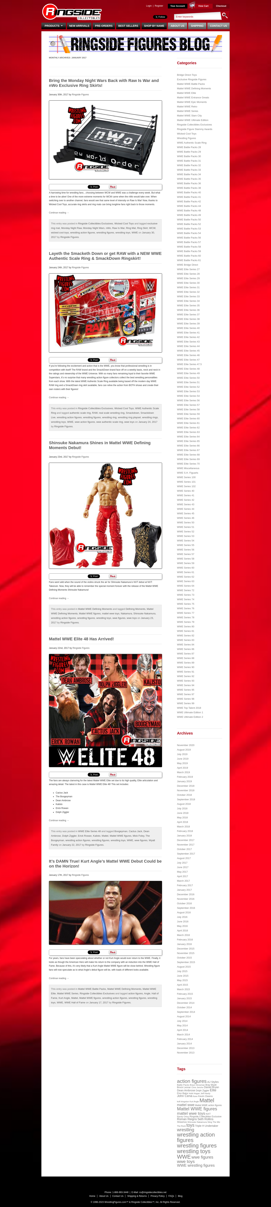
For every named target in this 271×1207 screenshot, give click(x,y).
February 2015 (185, 993)
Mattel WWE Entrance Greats (193, 97)
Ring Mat (131, 228)
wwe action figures (85, 421)
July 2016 (182, 917)
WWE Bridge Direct (187, 264)
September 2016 (186, 908)
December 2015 (185, 948)
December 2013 (185, 1048)
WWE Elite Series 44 (188, 346)
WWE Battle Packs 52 (189, 224)
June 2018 (182, 813)
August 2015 (184, 966)
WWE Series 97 (185, 694)
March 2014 (183, 1034)
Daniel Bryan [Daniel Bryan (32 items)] (211, 1087)
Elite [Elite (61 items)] (213, 1090)
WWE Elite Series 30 (188, 282)
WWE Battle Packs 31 (189, 160)
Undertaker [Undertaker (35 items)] (211, 1125)
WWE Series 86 (185, 649)
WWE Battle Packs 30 (189, 156)
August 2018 (184, 804)
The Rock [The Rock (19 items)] (181, 1126)
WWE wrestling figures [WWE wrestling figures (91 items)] (196, 1165)
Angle (147, 993)
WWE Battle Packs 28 (189, 147)
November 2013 (185, 1052)
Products (53, 25)
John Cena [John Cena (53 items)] (184, 1096)
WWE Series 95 (185, 689)
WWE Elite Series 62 (188, 427)
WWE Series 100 (186, 477)
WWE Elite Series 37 (188, 314)
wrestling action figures (82, 232)
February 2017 (185, 885)
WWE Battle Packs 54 (189, 233)
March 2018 (183, 826)
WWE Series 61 (185, 572)
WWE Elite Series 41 (188, 332)
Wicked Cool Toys (124, 223)
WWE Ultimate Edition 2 (190, 716)
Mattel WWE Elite (186, 93)
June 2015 (182, 975)
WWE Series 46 (185, 518)
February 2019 (185, 776)
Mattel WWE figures (90, 613)
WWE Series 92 (185, 676)
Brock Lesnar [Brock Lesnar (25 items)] (184, 1087)
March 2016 (183, 935)
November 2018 (185, 790)
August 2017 (184, 858)
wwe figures (119, 618)
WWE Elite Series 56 (188, 400)
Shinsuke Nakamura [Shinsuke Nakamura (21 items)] (197, 1122)
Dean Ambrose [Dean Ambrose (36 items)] (186, 1090)
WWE (135, 232)
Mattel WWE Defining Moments (95, 609)
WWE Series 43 (185, 504)
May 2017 (182, 871)
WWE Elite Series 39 (188, 323)
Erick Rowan (85, 835)
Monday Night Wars (94, 228)
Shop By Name (154, 25)
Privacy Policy (158, 1196)
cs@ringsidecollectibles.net (152, 1192)
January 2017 (184, 889)
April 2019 (182, 767)
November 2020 (185, 745)
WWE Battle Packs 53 (189, 228)
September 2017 (186, 853)
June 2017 (182, 867)
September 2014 (186, 1012)
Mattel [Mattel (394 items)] (206, 1100)
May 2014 (182, 1025)
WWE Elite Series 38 (188, 319)
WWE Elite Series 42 (188, 337)
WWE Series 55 (185, 545)
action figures (135, 993)
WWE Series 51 (185, 527)
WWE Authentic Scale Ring (191, 142)
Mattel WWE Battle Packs (92, 989)
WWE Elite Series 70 (188, 463)
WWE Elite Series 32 (188, 291)
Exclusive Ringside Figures (191, 79)
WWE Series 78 (185, 617)
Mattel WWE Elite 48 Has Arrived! (81, 639)
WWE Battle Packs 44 (189, 206)
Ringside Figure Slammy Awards (194, 129)
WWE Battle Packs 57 (189, 242)
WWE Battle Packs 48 (189, 210)
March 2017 (183, 880)
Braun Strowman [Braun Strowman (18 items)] (197, 1085)
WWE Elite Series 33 (188, 296)
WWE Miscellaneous (188, 468)
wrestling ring (109, 417)
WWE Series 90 (185, 667)
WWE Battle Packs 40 (189, 192)
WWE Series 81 (185, 631)
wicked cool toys (60, 232)
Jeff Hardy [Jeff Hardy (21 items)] (205, 1093)
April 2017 (182, 876)
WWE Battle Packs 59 (189, 251)
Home (92, 1196)
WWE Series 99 (185, 703)
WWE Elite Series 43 (188, 341)
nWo (108, 228)
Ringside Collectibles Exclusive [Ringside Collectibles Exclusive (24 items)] (206, 1116)
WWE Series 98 (185, 698)
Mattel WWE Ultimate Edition (192, 120)
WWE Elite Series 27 (188, 269)
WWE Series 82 (185, 635)
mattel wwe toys (110, 613)
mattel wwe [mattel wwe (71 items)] (185, 1105)
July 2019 (182, 754)
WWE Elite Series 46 (188, 355)
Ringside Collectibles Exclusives (95, 223)
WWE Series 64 (185, 585)
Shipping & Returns (137, 1196)
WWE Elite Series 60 (188, 418)
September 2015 (186, 962)
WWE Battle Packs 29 (189, 151)
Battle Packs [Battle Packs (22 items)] (183, 1085)
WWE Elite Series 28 (188, 273)
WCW (152, 228)
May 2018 (182, 817)
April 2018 (182, 822)
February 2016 (185, 939)
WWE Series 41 (185, 495)
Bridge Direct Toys (187, 74)
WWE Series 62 (185, 576)
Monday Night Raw (71, 228)
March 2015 (183, 989)
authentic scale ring (80, 412)
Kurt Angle (64, 998)
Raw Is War (118, 228)
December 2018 (185, 785)
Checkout (221, 6)
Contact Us (218, 25)
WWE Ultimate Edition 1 (190, 712)
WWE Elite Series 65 (188, 441)
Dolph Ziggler (69, 835)
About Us (177, 25)
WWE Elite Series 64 (188, 436)
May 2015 (182, 980)
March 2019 (183, 772)
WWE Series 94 (185, 685)
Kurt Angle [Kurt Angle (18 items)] (194, 1101)
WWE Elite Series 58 (188, 409)
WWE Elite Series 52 (188, 386)
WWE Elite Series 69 (188, 459)
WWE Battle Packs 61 (189, 260)
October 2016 (184, 903)
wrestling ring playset (129, 417)
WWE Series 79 (185, 622)
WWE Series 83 (185, 640)
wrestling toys (123, 232)
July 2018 (182, 808)
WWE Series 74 (185, 599)
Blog (180, 1196)
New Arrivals (79, 25)
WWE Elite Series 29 (188, 278)
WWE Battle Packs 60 (189, 255)
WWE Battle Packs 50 (189, 219)
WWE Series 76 (185, 608)
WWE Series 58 (185, 558)
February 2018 (185, 831)
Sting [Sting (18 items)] (209, 1122)
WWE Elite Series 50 (188, 377)
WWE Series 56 (185, 549)
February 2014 (185, 1039)
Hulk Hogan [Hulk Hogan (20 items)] (194, 1093)
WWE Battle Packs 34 (189, 174)
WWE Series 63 (185, 581)
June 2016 (182, 921)
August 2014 (184, 1016)
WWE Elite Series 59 (188, 414)
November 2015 (185, 953)
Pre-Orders (104, 25)
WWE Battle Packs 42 (189, 201)
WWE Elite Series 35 (188, 305)
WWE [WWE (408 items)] (184, 1157)
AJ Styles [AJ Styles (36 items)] (213, 1081)
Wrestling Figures (186, 138)
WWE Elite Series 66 (188, 445)
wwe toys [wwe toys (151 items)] (186, 1161)
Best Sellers (128, 25)
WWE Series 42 (185, 499)
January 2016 (184, 944)
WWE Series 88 (185, 658)
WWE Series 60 (185, 567)
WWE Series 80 (185, 626)
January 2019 (184, 781)
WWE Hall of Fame (75, 1002)
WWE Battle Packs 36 (189, 183)
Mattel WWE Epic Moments (192, 102)
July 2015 (182, 971)
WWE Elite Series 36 (188, 310)
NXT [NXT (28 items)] (208, 1113)
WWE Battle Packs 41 (189, 197)
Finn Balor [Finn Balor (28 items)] (182, 1093)
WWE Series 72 (185, 590)
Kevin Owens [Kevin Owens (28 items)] (205, 1096)
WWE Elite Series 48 (89, 831)
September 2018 (186, 799)
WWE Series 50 (185, 522)
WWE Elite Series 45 (188, 350)
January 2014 (184, 1043)
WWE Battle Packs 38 (189, 188)
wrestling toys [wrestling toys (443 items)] (193, 1151)
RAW (94, 412)
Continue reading (59, 212)
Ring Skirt (142, 228)
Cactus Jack (135, 831)
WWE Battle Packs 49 (189, 215)
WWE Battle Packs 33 (189, 169)
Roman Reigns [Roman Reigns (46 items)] (187, 1119)
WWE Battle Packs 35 (189, 178)
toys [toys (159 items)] (191, 1125)
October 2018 (184, 794)
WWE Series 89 (185, 662)
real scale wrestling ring (112, 412)
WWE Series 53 (185, 536)
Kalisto (96, 835)
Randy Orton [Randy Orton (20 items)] (183, 1116)
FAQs (171, 1196)
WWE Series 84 (185, 644)
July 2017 (182, 862)
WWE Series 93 (185, 680)
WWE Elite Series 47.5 (189, 364)
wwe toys (129, 421)
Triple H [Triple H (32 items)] (199, 1125)
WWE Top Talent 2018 (189, 707)
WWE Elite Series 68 (188, 454)
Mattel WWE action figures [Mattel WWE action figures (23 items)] (208, 1105)
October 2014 (184, 1007)
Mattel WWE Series (67, 993)
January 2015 (184, 998)
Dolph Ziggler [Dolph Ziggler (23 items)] (202, 1090)
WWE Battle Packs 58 (189, 246)
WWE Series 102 (186, 486)
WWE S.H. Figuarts (187, 472)
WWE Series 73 (185, 594)
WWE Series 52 (185, 531)
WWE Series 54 (185, 540)
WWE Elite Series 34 (188, 301)
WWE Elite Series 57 (188, 405)
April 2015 (182, 984)
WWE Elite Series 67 (188, 450)
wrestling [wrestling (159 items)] (185, 1129)
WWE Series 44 (185, 509)
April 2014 (182, 1030)
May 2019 (182, 763)
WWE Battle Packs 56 (189, 237)
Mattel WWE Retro (187, 106)
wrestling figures (105, 232)
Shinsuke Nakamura (144, 613)
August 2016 (184, 912)
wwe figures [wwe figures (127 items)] (202, 1157)
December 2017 (185, 840)
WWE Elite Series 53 (188, 391)
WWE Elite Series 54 (188, 395)
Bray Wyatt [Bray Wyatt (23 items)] (211, 1085)
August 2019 (184, 749)
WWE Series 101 (186, 481)
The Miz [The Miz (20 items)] (216, 1122)
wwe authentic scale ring (109, 421)
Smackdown (132, 412)
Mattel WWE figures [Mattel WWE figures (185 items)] (197, 1108)
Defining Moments (135, 609)
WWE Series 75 (185, 603)
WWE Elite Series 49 (188, 373)
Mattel (105, 835)
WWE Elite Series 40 (188, 328)
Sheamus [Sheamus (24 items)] (182, 1122)
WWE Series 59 (185, 563)
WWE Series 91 (185, 671)
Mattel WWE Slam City (189, 115)
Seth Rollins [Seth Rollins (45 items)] (205, 1119)
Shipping (197, 25)
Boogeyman (120, 831)
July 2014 (182, 1021)
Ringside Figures (80, 94)
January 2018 (184, 835)
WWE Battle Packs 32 (189, 165)
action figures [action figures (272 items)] (191, 1081)
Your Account (177, 6)
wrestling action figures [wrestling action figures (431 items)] (196, 1137)
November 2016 (185, 898)
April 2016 (182, 930)
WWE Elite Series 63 (188, 432)
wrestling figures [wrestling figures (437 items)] (197, 1146)
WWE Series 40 (185, 490)
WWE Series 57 (185, 554)
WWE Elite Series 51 (188, 382)
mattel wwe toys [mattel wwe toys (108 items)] (191, 1113)
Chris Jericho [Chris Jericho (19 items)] (197, 1087)
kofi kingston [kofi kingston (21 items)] (183, 1101)
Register (159, 6)
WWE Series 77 (185, 613)
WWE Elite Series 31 (188, 287)
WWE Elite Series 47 (188, 359)
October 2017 (184, 849)
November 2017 (185, 844)
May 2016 (182, 926)
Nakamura (126, 613)
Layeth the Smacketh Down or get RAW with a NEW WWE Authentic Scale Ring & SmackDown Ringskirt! (105, 256)
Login (148, 6)
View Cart (203, 6)
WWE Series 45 (185, 513)
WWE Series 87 (185, 653)
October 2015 (184, 957)
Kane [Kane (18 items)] (195, 1096)
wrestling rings (150, 417)
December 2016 (185, 894)
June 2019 (182, 758)
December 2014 (185, 1002)
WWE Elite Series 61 (188, 423)
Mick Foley (138, 835)
